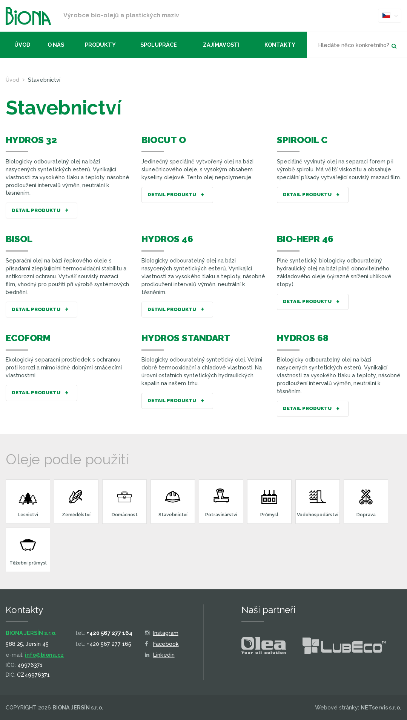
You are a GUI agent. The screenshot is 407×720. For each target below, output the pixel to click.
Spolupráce (158, 44)
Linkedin (160, 654)
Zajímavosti (221, 44)
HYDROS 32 (31, 139)
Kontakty (279, 44)
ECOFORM (28, 338)
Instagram (161, 633)
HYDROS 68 (303, 338)
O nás (56, 44)
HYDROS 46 (167, 238)
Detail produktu (41, 210)
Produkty (100, 44)
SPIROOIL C (302, 139)
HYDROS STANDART (185, 338)
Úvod (22, 44)
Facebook (162, 644)
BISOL (19, 238)
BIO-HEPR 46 (305, 238)
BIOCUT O (163, 139)
